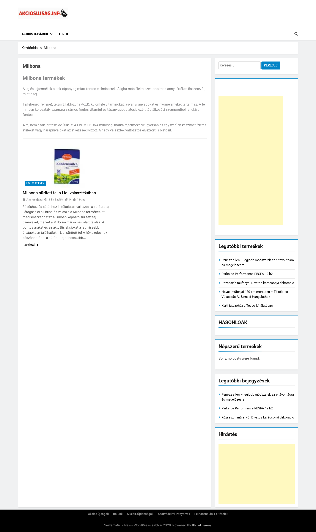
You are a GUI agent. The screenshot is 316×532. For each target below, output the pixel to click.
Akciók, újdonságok (140, 514)
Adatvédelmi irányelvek (174, 514)
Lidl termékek (35, 183)
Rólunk (118, 514)
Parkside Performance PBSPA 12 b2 (247, 274)
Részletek (30, 245)
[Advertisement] (251, 160)
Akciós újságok (35, 34)
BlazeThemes (201, 525)
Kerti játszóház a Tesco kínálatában (247, 306)
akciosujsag (34, 199)
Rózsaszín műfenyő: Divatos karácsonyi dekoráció (258, 283)
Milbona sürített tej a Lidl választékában (59, 192)
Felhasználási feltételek (211, 514)
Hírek (63, 34)
